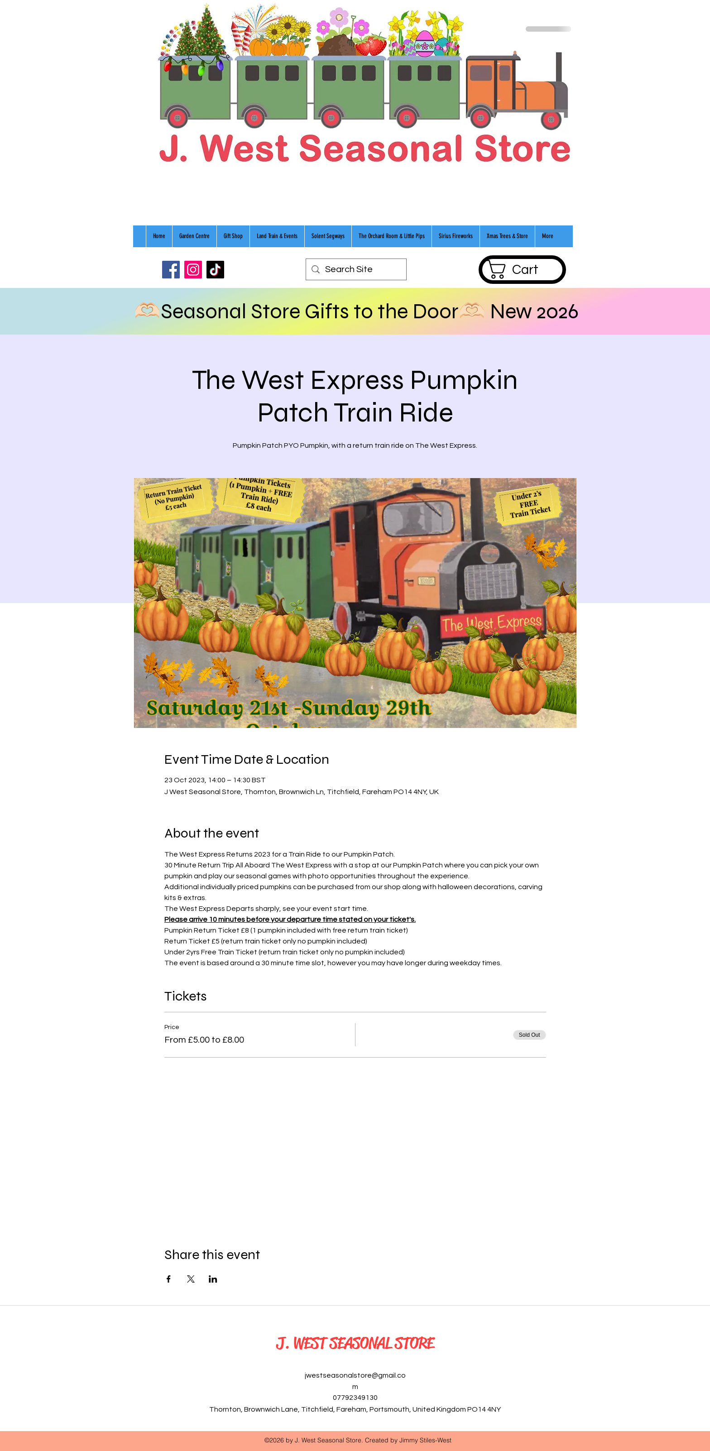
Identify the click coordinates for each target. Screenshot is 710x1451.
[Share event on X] (191, 1279)
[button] (522, 269)
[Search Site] (356, 269)
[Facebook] (171, 269)
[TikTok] (215, 269)
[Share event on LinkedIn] (213, 1279)
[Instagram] (193, 269)
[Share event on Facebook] (168, 1279)
